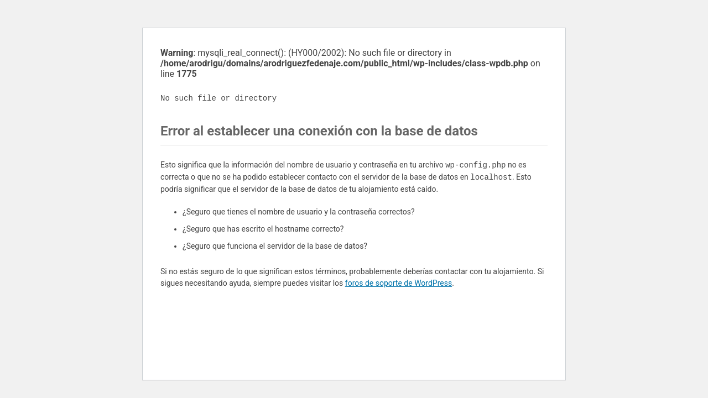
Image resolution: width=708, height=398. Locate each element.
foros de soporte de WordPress (398, 283)
